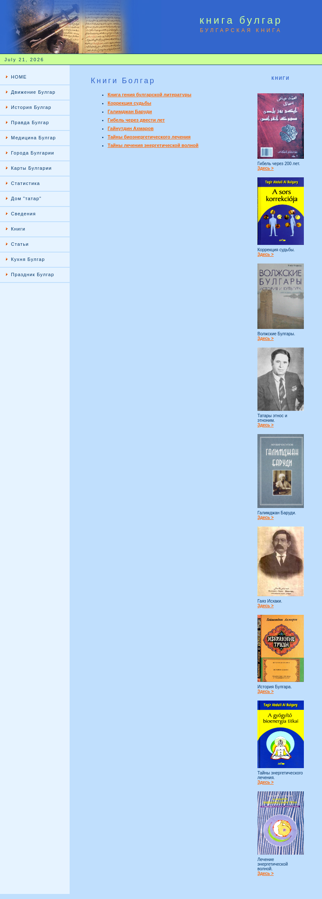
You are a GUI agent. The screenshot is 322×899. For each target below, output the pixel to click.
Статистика (25, 183)
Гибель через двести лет (136, 119)
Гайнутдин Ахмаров (131, 128)
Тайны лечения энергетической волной (153, 145)
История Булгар (31, 107)
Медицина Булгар (33, 137)
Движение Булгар (33, 92)
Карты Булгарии (31, 168)
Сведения (23, 213)
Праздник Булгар (32, 274)
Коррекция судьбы (129, 103)
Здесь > (265, 168)
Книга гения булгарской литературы (149, 94)
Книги (18, 228)
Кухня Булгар (28, 259)
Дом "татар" (26, 198)
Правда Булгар (30, 122)
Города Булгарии (32, 152)
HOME (19, 76)
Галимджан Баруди (130, 111)
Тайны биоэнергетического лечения (149, 136)
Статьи (20, 244)
